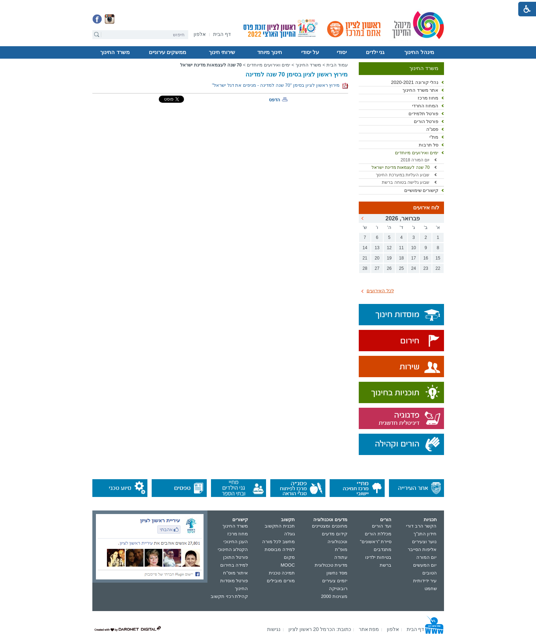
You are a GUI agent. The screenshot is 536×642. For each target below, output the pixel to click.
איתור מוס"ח (235, 573)
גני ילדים (375, 52)
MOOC (288, 565)
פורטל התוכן (235, 557)
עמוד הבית (337, 65)
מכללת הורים (378, 533)
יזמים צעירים (334, 580)
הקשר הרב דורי (421, 526)
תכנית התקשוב (280, 526)
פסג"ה (432, 129)
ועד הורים (381, 526)
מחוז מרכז (428, 98)
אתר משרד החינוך (420, 90)
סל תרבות (429, 145)
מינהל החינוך (419, 52)
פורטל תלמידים (423, 113)
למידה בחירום (234, 565)
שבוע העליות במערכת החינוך (402, 174)
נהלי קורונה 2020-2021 (415, 82)
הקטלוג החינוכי (233, 549)
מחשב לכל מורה (278, 541)
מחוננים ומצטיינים (329, 526)
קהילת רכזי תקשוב (229, 596)
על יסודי (310, 52)
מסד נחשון (336, 573)
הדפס (274, 99)
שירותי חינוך (222, 52)
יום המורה (426, 557)
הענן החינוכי (235, 541)
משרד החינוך (114, 52)
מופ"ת (341, 549)
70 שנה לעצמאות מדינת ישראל (400, 167)
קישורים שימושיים (421, 190)
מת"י (434, 137)
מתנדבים (382, 549)
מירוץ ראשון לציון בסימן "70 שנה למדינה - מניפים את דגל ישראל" (280, 85)
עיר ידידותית (425, 580)
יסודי (342, 52)
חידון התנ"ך (425, 533)
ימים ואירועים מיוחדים (416, 152)
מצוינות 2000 (334, 596)
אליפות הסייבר (422, 549)
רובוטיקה (338, 588)
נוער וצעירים (424, 541)
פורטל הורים (426, 121)
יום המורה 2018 (415, 159)
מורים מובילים (281, 580)
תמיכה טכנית (282, 573)
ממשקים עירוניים (167, 52)
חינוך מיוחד (269, 52)
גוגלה (289, 533)
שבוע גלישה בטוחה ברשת (405, 182)
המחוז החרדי (425, 105)
